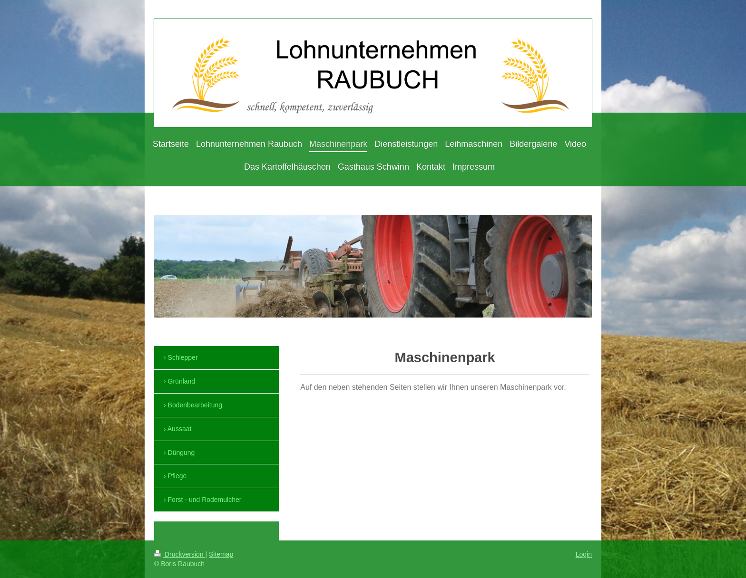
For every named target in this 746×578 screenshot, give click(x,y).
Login (584, 554)
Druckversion (179, 554)
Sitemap (221, 554)
